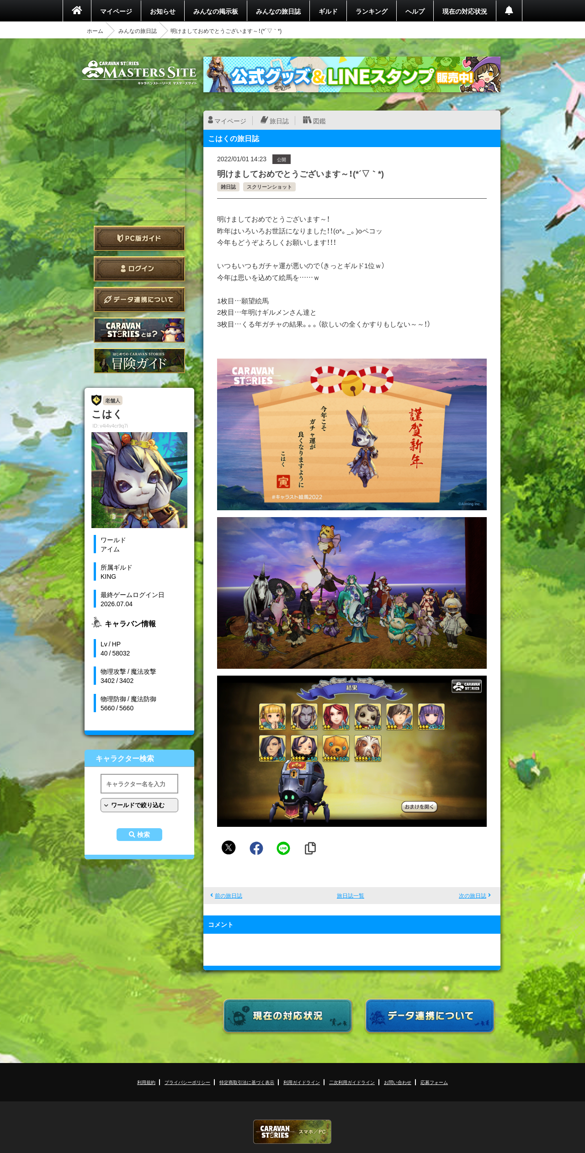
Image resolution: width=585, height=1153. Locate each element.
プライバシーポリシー (187, 1082)
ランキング (372, 11)
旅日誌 (279, 120)
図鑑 (319, 120)
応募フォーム (434, 1082)
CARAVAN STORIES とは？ (139, 330)
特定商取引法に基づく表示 (246, 1082)
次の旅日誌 (472, 895)
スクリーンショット (269, 186)
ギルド (328, 11)
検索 (143, 834)
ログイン (139, 268)
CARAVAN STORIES (292, 1132)
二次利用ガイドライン (352, 1082)
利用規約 (146, 1082)
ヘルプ (415, 11)
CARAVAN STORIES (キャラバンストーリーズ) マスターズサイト (139, 73)
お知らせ (163, 11)
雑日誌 (228, 186)
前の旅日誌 (228, 895)
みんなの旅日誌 (278, 11)
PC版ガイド (139, 238)
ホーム (95, 30)
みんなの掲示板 (215, 11)
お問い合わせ (397, 1082)
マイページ (116, 11)
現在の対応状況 (464, 11)
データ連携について (139, 299)
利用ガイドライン (301, 1082)
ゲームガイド (139, 360)
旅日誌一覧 (350, 895)
